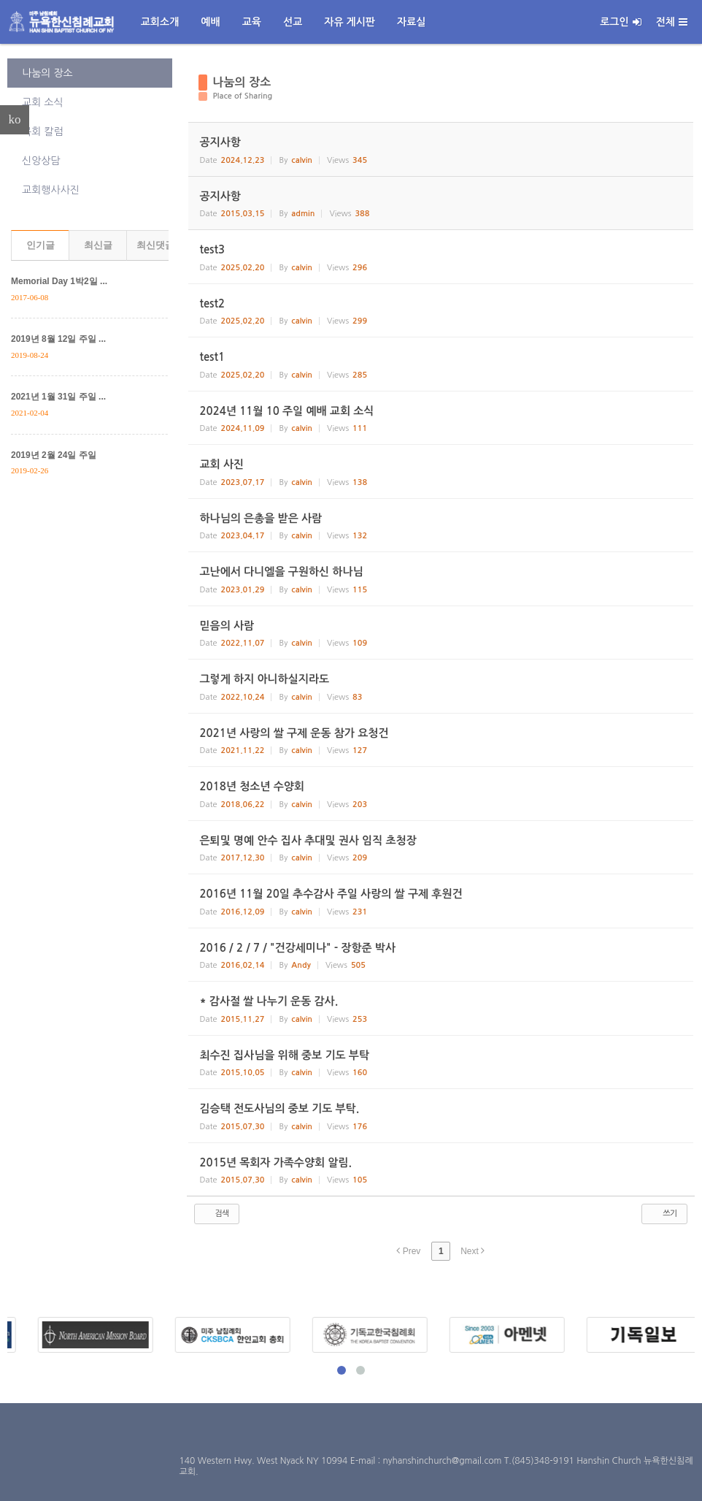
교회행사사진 (51, 190)
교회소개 (160, 22)
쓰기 (662, 1213)
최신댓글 (155, 245)
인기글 (40, 245)
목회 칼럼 (42, 131)
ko (15, 119)
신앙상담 (41, 161)
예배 (210, 22)
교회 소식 (42, 102)
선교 (292, 22)
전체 (671, 22)
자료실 (411, 22)
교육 (251, 22)
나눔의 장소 (47, 73)
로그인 (620, 22)
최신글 (98, 245)
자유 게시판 (349, 22)
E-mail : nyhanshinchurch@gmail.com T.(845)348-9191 (463, 1460)
